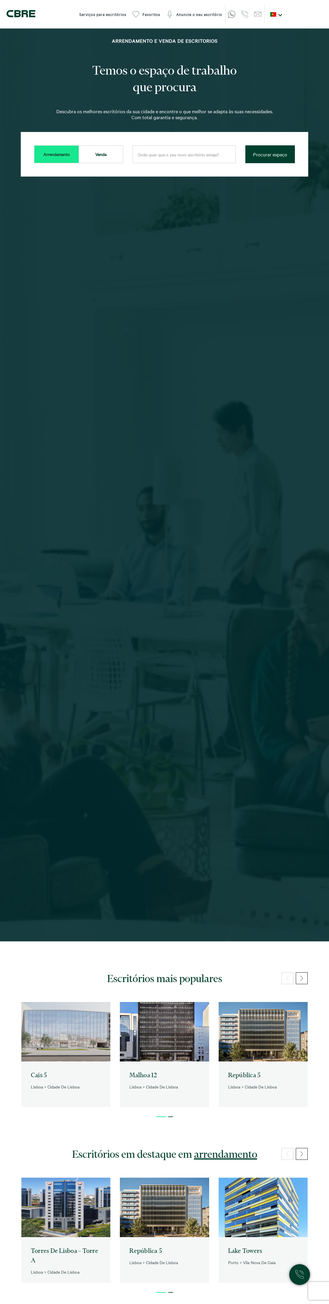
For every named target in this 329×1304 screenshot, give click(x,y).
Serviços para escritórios (102, 14)
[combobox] (184, 154)
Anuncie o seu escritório (194, 14)
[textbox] (184, 154)
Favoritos (146, 14)
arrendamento (225, 1154)
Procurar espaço (270, 154)
